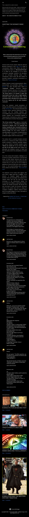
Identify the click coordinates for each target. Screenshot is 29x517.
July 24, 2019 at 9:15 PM (11, 297)
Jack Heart (9, 239)
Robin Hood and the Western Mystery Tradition (14, 497)
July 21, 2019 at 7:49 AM (11, 235)
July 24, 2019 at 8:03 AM (11, 259)
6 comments (8, 410)
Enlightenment (14, 208)
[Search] (26, 2)
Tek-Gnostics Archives (10, 5)
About (4, 15)
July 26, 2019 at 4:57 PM (11, 387)
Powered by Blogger (14, 509)
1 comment (8, 429)
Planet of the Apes (12, 79)
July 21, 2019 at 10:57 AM (11, 246)
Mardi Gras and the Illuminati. (14, 451)
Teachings (20, 208)
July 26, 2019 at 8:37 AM (11, 365)
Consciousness (8, 208)
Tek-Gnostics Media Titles (14, 15)
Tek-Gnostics (5, 210)
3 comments (8, 500)
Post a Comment (6, 390)
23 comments (8, 453)
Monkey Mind (9, 108)
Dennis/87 (9, 217)
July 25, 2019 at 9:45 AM (11, 313)
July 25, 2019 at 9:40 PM (11, 345)
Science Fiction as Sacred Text (14, 408)
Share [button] (3, 206)
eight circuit (19, 66)
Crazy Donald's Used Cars (12, 427)
